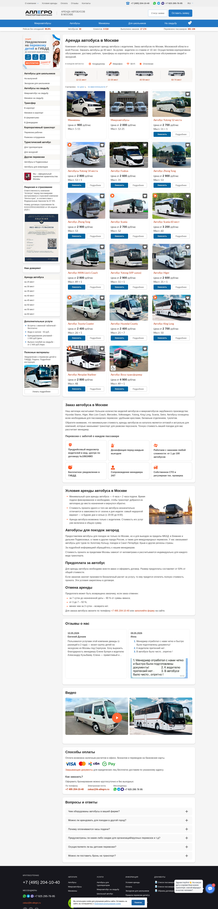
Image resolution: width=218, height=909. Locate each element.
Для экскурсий (31, 152)
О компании (30, 3)
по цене (80, 87)
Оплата (64, 3)
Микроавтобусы (42, 23)
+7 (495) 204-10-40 (41, 882)
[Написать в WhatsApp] (154, 3)
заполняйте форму (145, 610)
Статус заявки (157, 13)
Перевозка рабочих (33, 132)
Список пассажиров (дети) (169, 882)
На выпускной (30, 78)
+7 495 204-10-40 (120, 610)
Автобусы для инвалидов (36, 167)
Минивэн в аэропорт (33, 113)
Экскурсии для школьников (37, 83)
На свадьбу (171, 23)
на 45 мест (29, 300)
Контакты (86, 3)
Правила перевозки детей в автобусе (137, 896)
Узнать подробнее (41, 391)
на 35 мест (29, 291)
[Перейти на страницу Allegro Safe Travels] (73, 908)
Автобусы (75, 23)
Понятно (138, 902)
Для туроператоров (33, 147)
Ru (189, 3)
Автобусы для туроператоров (103, 883)
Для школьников (137, 23)
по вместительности (96, 87)
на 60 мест (29, 314)
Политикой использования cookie (107, 904)
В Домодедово (31, 122)
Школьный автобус (105, 894)
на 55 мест (29, 309)
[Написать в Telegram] (158, 3)
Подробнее (181, 134)
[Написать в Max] (163, 3)
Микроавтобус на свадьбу (36, 93)
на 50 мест (29, 305)
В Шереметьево (31, 117)
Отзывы (74, 3)
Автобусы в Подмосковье (36, 162)
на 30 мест (29, 286)
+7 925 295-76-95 (173, 3)
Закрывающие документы (79, 770)
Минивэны (104, 23)
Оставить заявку (180, 13)
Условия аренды (49, 3)
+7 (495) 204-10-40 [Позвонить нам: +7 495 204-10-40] (137, 3)
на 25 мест (29, 282)
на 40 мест (29, 295)
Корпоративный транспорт (39, 127)
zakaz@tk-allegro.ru (98, 789)
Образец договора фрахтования (172, 891)
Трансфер (30, 103)
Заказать (162, 134)
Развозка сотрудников (34, 137)
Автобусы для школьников (39, 73)
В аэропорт (29, 108)
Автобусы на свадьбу (36, 88)
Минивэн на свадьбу (33, 98)
